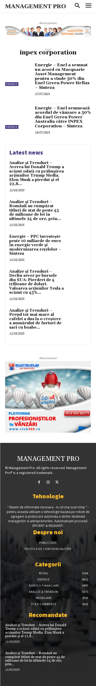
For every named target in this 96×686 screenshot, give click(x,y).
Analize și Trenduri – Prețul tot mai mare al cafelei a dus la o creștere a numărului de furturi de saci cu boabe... (35, 319)
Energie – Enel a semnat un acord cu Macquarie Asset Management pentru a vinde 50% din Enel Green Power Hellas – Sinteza (62, 76)
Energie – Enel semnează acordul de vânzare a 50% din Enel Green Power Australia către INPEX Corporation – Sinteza (63, 117)
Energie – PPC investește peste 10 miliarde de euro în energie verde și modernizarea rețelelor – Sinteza (35, 245)
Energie (11, 84)
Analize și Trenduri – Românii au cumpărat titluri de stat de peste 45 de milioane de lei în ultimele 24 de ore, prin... (35, 210)
